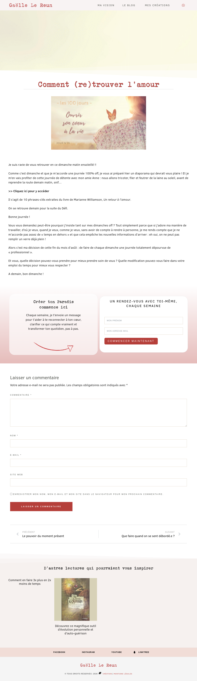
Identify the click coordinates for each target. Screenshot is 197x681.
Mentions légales (123, 673)
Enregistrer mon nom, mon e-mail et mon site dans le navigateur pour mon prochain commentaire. (88, 494)
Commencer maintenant (131, 341)
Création (105, 673)
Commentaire (21, 395)
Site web (16, 475)
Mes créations (158, 5)
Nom (14, 436)
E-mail (16, 455)
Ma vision (106, 5)
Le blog (129, 5)
